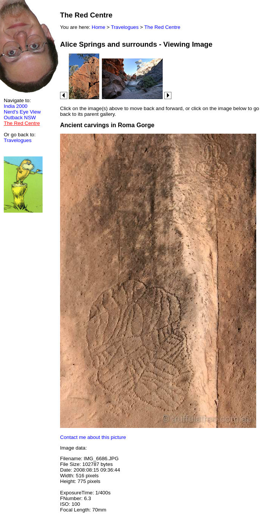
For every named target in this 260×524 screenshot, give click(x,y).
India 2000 (15, 106)
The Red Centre (162, 27)
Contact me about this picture (93, 437)
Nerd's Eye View (22, 112)
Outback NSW (20, 117)
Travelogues (18, 140)
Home (98, 27)
